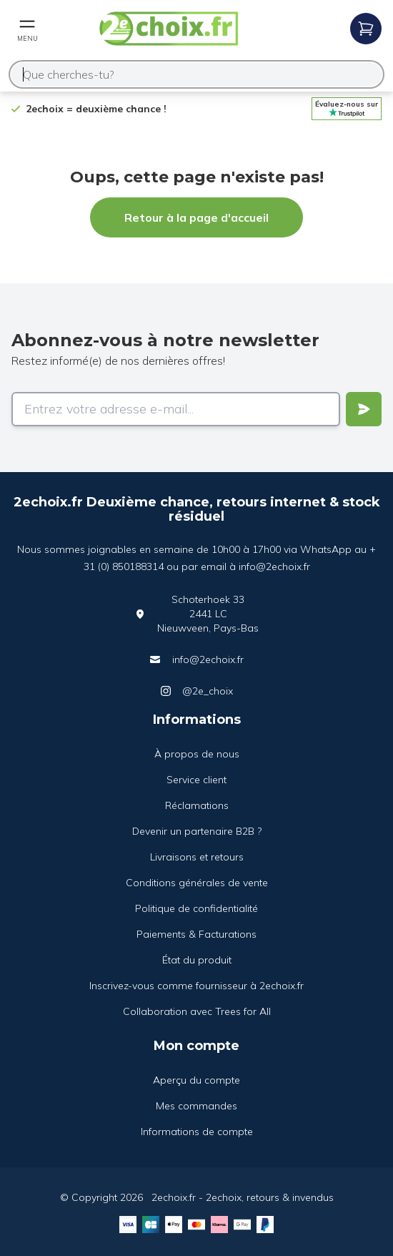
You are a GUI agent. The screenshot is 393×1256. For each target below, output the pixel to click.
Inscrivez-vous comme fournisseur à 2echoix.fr (196, 985)
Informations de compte (197, 1131)
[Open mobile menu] (27, 28)
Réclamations (197, 805)
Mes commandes (196, 1105)
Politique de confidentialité (196, 908)
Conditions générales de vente (197, 882)
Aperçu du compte (196, 1080)
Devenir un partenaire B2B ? (197, 831)
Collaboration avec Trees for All (197, 1011)
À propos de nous (196, 753)
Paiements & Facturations (196, 934)
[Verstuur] (364, 409)
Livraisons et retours (197, 856)
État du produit (197, 959)
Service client (196, 779)
